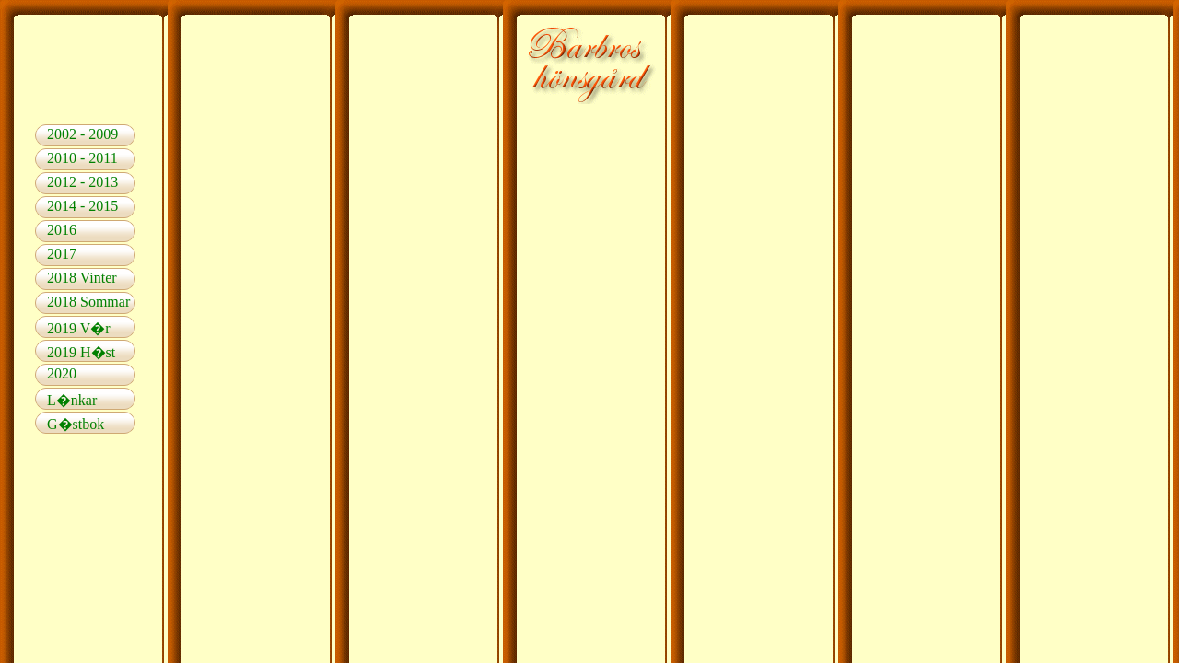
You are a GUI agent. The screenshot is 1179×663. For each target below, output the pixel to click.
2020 (61, 373)
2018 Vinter (82, 277)
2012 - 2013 (82, 182)
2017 (61, 254)
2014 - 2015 (82, 206)
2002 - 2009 (82, 134)
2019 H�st (81, 352)
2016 (61, 230)
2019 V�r (79, 328)
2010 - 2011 (82, 158)
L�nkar (72, 400)
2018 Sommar (88, 301)
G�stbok (75, 424)
